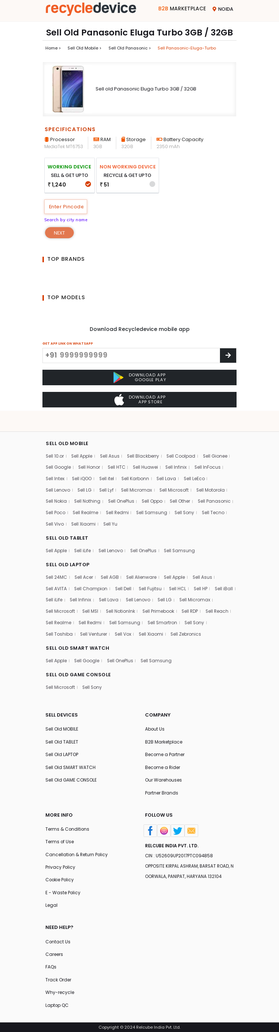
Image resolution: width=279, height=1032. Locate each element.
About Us (155, 726)
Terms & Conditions (67, 827)
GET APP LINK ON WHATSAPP (67, 343)
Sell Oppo (154, 485)
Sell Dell (124, 573)
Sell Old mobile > (84, 48)
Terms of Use (59, 840)
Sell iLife (83, 535)
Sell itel (108, 462)
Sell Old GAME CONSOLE (71, 778)
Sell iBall (55, 585)
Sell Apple (83, 439)
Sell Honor (90, 451)
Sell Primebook (199, 596)
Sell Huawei (147, 451)
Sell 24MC (57, 562)
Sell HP (203, 573)
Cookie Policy (60, 878)
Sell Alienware (143, 562)
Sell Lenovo (58, 474)
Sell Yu (169, 508)
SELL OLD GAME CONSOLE (79, 671)
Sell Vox (189, 619)
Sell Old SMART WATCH (70, 765)
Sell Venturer (160, 619)
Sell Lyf (107, 474)
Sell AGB (111, 562)
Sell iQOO (83, 462)
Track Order (58, 979)
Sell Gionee (218, 439)
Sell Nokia (57, 485)
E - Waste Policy (63, 891)
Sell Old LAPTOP (62, 752)
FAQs (51, 966)
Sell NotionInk (161, 596)
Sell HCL (179, 573)
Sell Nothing (88, 485)
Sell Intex (55, 462)
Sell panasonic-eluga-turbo (187, 48)
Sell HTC (117, 451)
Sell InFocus (210, 451)
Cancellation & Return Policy (77, 853)
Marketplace (182, 9)
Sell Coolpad (183, 439)
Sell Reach (82, 608)
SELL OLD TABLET (67, 522)
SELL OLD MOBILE (67, 426)
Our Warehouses (163, 778)
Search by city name (66, 220)
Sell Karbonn (137, 462)
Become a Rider (163, 765)
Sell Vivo (113, 508)
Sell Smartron (61, 619)
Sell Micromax (138, 474)
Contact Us (58, 940)
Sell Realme (128, 496)
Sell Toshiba (125, 619)
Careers (54, 953)
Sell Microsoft (176, 474)
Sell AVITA (56, 573)
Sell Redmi (160, 496)
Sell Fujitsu (151, 573)
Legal (51, 904)
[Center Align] (228, 356)
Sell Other (183, 485)
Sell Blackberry (145, 439)
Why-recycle (59, 992)
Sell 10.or (55, 439)
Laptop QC (57, 1005)
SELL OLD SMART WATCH (78, 644)
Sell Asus (111, 439)
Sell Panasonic (62, 496)
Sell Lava (169, 462)
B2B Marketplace (163, 739)
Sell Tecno (85, 508)
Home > (53, 48)
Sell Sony (56, 508)
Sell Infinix (178, 451)
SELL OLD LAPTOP (68, 549)
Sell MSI (130, 596)
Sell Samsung (195, 496)
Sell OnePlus (123, 485)
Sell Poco (97, 496)
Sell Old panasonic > (129, 48)
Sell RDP (54, 608)
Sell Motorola (213, 474)
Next (59, 233)
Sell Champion (91, 573)
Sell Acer (85, 562)
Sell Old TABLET (61, 739)
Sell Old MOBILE (61, 726)
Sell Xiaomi (142, 508)
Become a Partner (165, 752)
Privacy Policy (60, 865)
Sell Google (58, 451)
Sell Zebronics (61, 631)
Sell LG (85, 474)
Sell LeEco (197, 462)
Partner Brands (162, 790)
